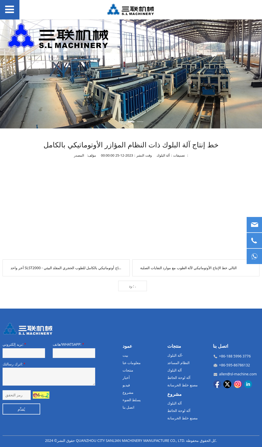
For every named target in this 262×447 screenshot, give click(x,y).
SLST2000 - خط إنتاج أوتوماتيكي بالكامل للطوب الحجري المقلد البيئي (76, 267)
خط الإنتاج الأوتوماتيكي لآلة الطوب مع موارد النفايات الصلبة (183, 267)
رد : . (132, 286)
